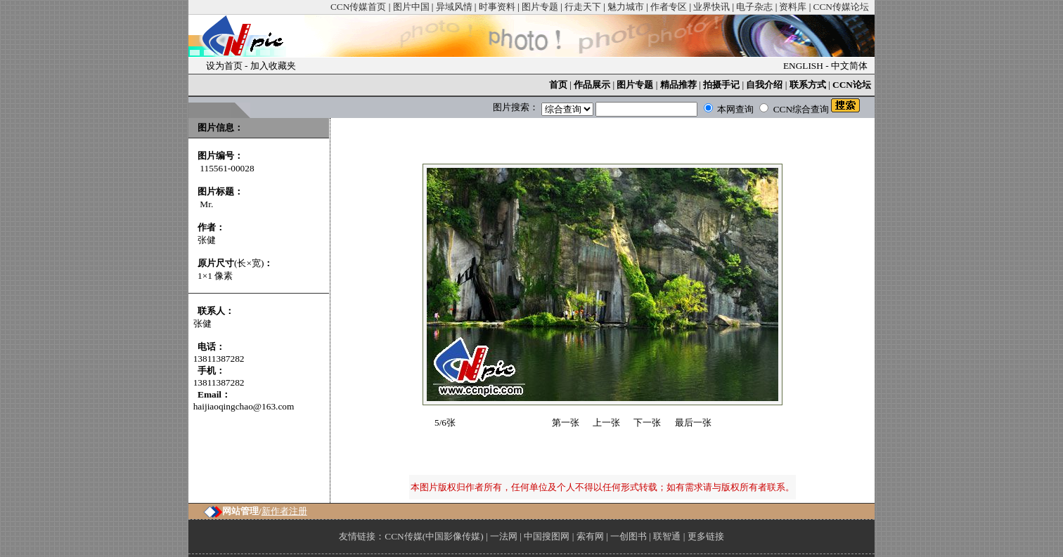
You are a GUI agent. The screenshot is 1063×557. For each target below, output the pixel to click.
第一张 (565, 422)
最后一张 (693, 422)
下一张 (647, 422)
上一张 (606, 422)
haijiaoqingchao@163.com (244, 406)
